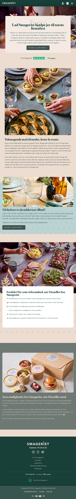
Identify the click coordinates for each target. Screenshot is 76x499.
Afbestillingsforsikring (38, 466)
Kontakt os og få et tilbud (37, 48)
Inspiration (38, 463)
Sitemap (49, 491)
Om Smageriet (38, 457)
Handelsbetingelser (30, 491)
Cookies (42, 491)
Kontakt (38, 460)
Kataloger (38, 469)
